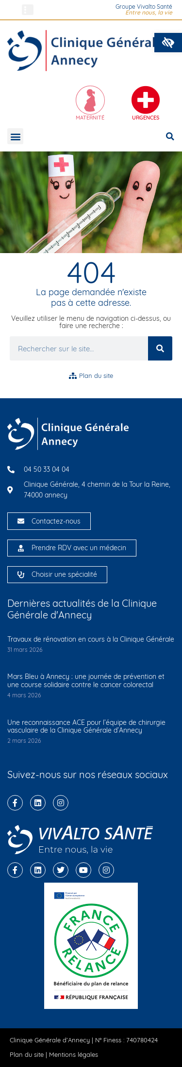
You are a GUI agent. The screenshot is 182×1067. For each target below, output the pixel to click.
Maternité (90, 117)
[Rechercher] (160, 348)
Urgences (145, 117)
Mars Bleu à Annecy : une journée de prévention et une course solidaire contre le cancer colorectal (86, 680)
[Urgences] (145, 100)
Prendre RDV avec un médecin (79, 547)
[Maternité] (90, 100)
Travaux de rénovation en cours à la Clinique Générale (90, 639)
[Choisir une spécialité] (20, 574)
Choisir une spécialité (64, 574)
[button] (168, 42)
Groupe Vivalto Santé (144, 6)
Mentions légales (73, 1054)
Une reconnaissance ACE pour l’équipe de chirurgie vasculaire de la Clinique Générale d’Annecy (86, 726)
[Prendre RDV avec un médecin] (20, 548)
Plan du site (27, 1054)
